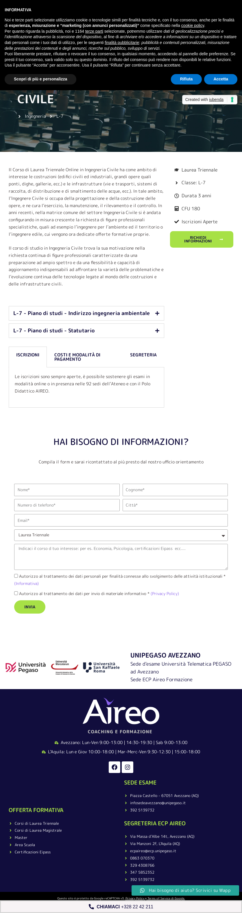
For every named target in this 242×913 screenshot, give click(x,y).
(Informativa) (26, 583)
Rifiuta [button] (186, 79)
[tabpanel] (86, 387)
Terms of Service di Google (165, 898)
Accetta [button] (220, 79)
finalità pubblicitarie (122, 42)
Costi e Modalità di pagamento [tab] (77, 357)
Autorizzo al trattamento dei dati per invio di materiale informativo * (99, 593)
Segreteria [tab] (143, 355)
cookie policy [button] (192, 25)
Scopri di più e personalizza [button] (40, 79)
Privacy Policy (134, 898)
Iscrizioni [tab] (27, 355)
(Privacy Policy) (164, 593)
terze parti (94, 31)
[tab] (86, 313)
